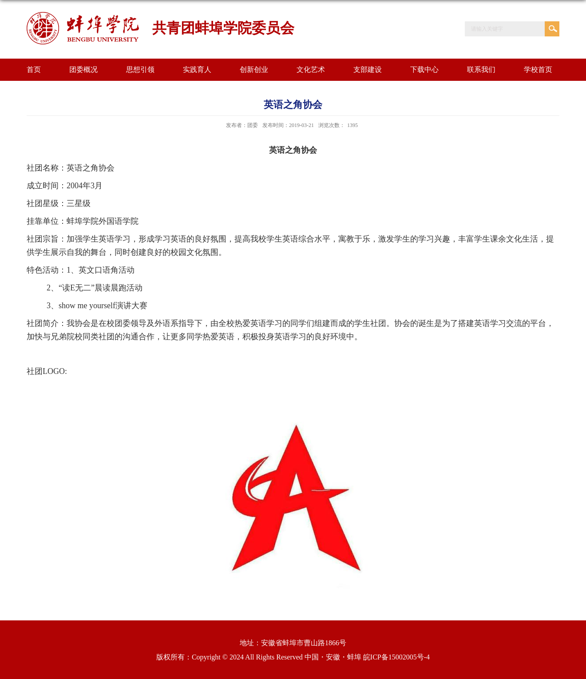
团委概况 (83, 69)
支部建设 (367, 69)
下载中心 (424, 69)
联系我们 (481, 69)
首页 (34, 69)
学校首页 (538, 69)
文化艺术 (311, 69)
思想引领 (140, 69)
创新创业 (254, 69)
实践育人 (197, 69)
